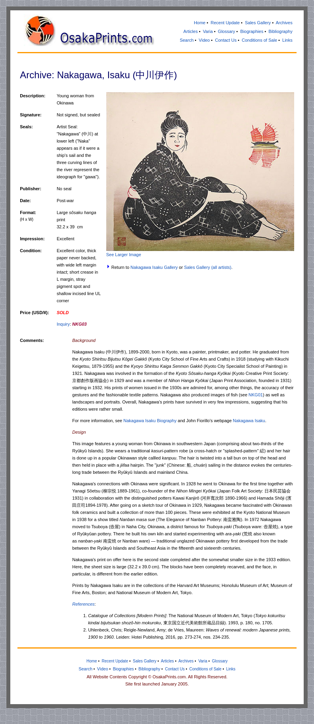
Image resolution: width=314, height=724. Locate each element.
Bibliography (280, 31)
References (83, 604)
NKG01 (256, 394)
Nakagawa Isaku (249, 420)
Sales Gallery (258, 22)
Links (287, 40)
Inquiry (63, 324)
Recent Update (225, 22)
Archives (284, 22)
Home (199, 22)
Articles (191, 31)
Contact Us (225, 40)
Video (204, 40)
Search (186, 40)
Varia (208, 31)
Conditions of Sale (259, 40)
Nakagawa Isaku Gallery (154, 267)
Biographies (251, 31)
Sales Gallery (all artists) (207, 267)
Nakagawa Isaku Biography (149, 420)
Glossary (226, 31)
